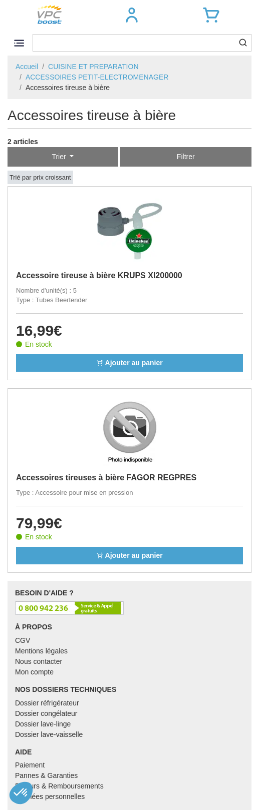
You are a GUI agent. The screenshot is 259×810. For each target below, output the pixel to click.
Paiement (30, 765)
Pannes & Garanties (46, 775)
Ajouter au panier (129, 363)
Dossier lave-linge (43, 724)
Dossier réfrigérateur (47, 703)
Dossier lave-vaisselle (49, 734)
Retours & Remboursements (59, 786)
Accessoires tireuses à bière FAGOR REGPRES (106, 477)
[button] (132, 15)
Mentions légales (41, 651)
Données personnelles (50, 796)
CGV (22, 640)
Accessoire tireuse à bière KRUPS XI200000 (99, 275)
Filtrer (186, 157)
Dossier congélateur (46, 713)
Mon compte (34, 672)
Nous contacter (38, 661)
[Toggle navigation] (19, 43)
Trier (60, 157)
